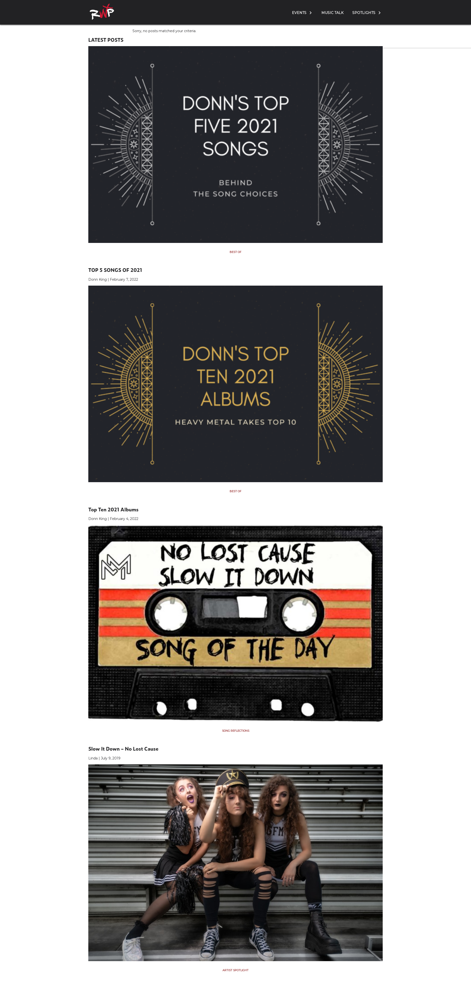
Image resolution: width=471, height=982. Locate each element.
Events (299, 13)
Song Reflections (235, 730)
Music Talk (332, 13)
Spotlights (363, 13)
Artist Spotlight (235, 970)
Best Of (235, 252)
